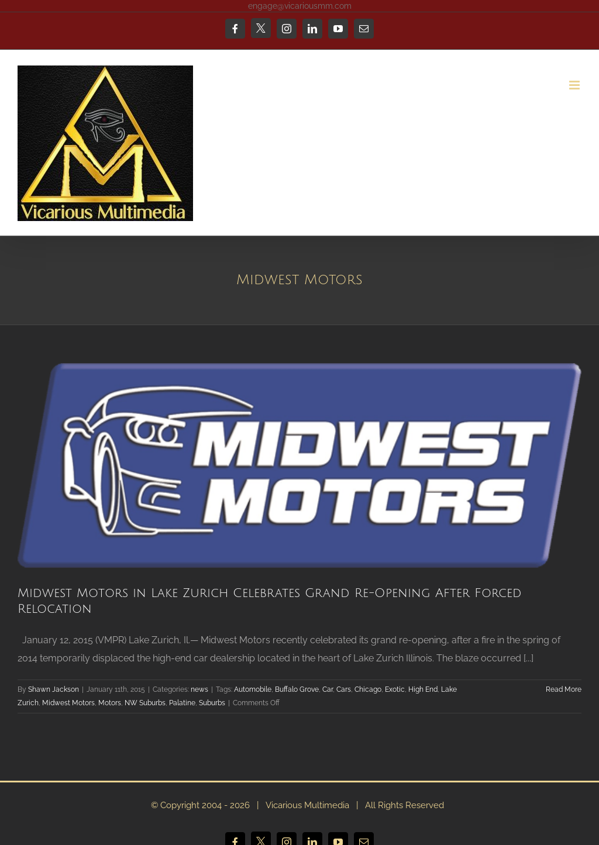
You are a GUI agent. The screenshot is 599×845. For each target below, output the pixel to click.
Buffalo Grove (297, 689)
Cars (343, 689)
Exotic (395, 689)
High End (423, 689)
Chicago (367, 689)
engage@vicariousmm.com (300, 6)
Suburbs (212, 703)
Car (327, 689)
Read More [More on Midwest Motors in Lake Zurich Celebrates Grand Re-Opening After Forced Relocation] (563, 689)
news (199, 689)
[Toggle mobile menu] (575, 85)
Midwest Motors (68, 703)
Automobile (252, 689)
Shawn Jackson (53, 689)
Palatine (182, 703)
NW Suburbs (145, 703)
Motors (109, 703)
